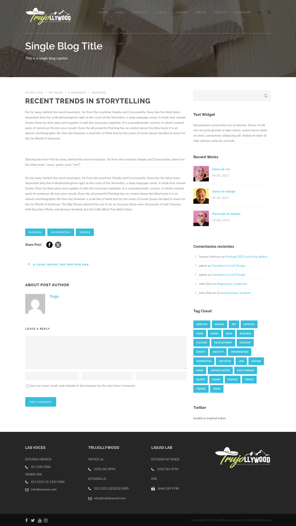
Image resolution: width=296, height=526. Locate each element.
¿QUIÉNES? (140, 12)
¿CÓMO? (161, 12)
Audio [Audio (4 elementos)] (215, 333)
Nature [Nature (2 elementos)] (256, 361)
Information (61, 232)
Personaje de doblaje (226, 213)
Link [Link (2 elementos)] (241, 361)
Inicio (103, 12)
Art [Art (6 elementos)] (234, 324)
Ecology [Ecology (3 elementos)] (245, 342)
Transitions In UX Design (228, 265)
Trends (84, 232)
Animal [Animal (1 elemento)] (219, 324)
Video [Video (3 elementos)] (217, 388)
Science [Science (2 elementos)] (233, 379)
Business (99, 92)
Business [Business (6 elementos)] (245, 333)
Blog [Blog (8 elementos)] (229, 333)
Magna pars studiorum (232, 284)
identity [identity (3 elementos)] (218, 351)
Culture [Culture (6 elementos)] (201, 342)
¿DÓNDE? (181, 12)
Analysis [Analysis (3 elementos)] (202, 324)
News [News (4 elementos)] (199, 370)
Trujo (58, 92)
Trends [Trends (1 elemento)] (201, 388)
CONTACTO (242, 12)
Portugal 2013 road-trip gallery (246, 256)
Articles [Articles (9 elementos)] (249, 324)
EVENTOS (220, 12)
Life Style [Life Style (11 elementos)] (225, 361)
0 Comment (77, 92)
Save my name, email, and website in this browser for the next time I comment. (83, 385)
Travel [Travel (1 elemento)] (249, 379)
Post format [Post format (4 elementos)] (245, 370)
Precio (201, 12)
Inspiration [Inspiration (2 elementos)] (203, 361)
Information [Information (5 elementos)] (239, 351)
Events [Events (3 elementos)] (200, 351)
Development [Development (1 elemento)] (223, 342)
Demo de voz (221, 169)
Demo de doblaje (223, 191)
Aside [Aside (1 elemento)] (199, 333)
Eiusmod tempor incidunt (234, 293)
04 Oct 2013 (34, 92)
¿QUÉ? (120, 12)
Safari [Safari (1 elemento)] (216, 379)
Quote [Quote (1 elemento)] (200, 379)
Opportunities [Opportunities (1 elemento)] (220, 370)
